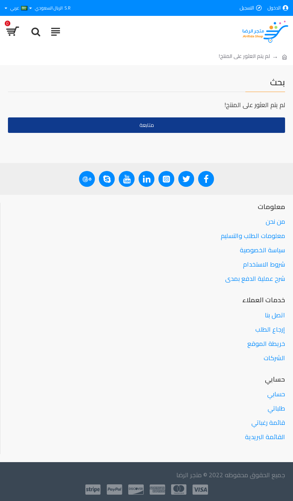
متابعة (146, 125)
